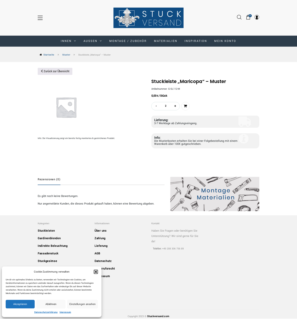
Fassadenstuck (48, 254)
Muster (66, 54)
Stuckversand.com (158, 316)
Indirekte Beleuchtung (53, 246)
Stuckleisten (46, 231)
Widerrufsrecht (105, 269)
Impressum (65, 312)
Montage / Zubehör (128, 41)
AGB (97, 254)
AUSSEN (93, 41)
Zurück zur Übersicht (55, 71)
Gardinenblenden (49, 239)
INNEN (68, 41)
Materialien (165, 41)
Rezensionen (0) (49, 179)
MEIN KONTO (225, 41)
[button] (96, 272)
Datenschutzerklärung (46, 312)
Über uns (101, 231)
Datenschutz (103, 261)
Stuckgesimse (47, 261)
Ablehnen (50, 304)
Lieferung (101, 246)
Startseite (48, 54)
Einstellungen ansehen (82, 304)
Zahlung (100, 239)
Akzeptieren (20, 304)
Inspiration (195, 41)
